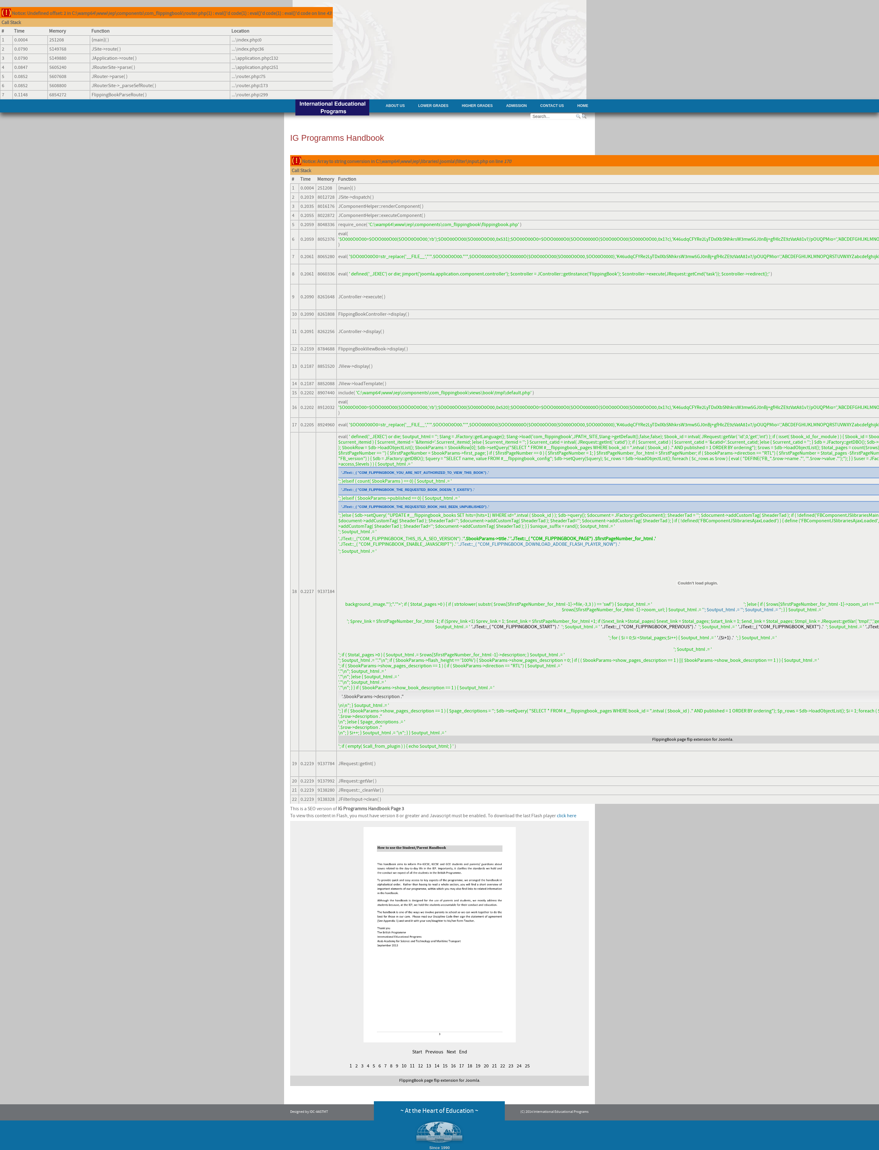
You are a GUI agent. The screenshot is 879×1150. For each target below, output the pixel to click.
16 (453, 1066)
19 (478, 1066)
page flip (685, 739)
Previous (434, 1052)
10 (404, 1066)
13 (428, 1066)
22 (502, 1066)
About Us (395, 106)
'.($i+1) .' (725, 638)
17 (461, 1066)
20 (486, 1066)
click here (566, 815)
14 (436, 1066)
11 (412, 1066)
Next (451, 1052)
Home (582, 106)
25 (527, 1066)
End (463, 1052)
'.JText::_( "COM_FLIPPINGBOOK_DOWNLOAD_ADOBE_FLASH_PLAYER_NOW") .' (538, 544)
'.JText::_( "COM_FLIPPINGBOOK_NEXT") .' (781, 627)
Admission (516, 106)
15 (445, 1066)
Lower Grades (433, 106)
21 (494, 1066)
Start (417, 1052)
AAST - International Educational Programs (332, 108)
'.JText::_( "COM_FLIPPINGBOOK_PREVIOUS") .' (648, 627)
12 (420, 1066)
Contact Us (552, 106)
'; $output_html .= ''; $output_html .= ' (741, 609)
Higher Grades (477, 106)
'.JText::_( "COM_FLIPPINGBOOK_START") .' (515, 627)
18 (469, 1066)
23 (510, 1066)
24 (519, 1066)
